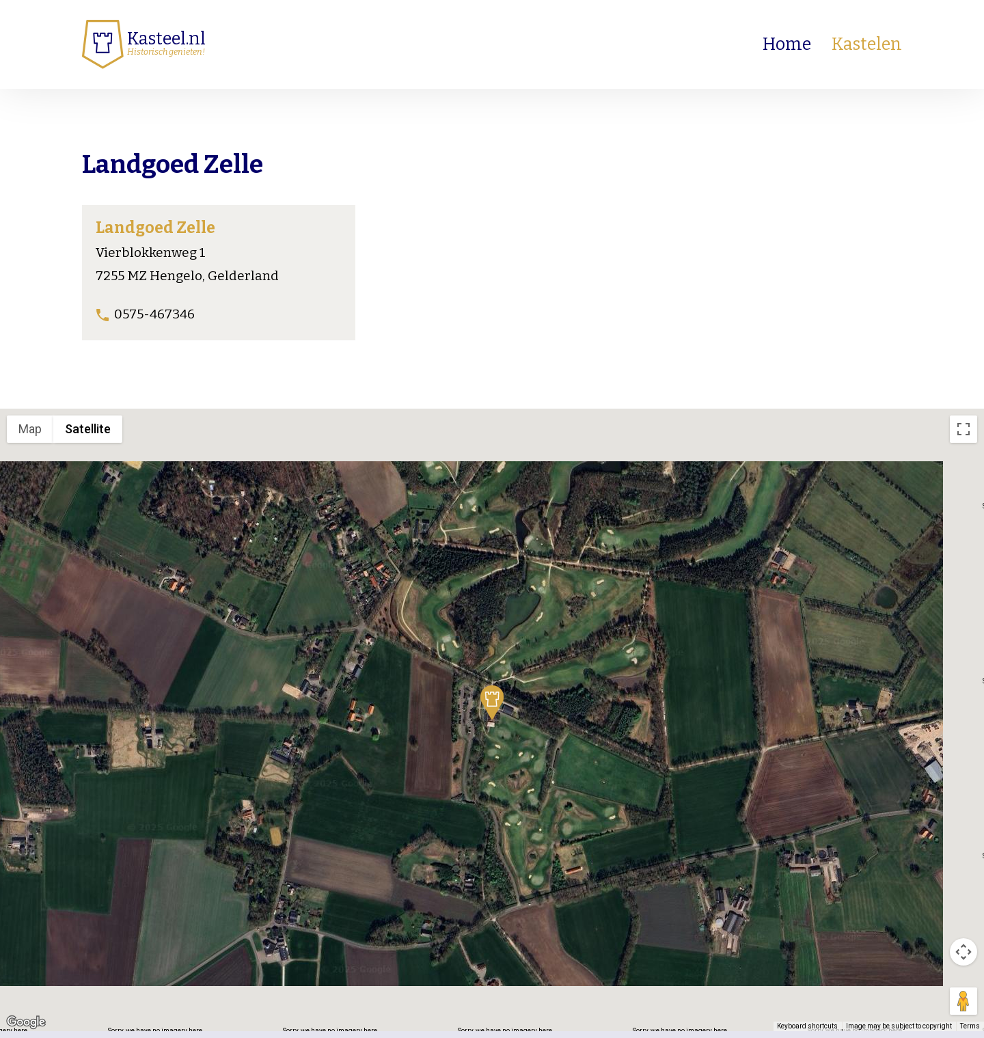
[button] (492, 702)
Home (787, 44)
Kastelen (867, 44)
